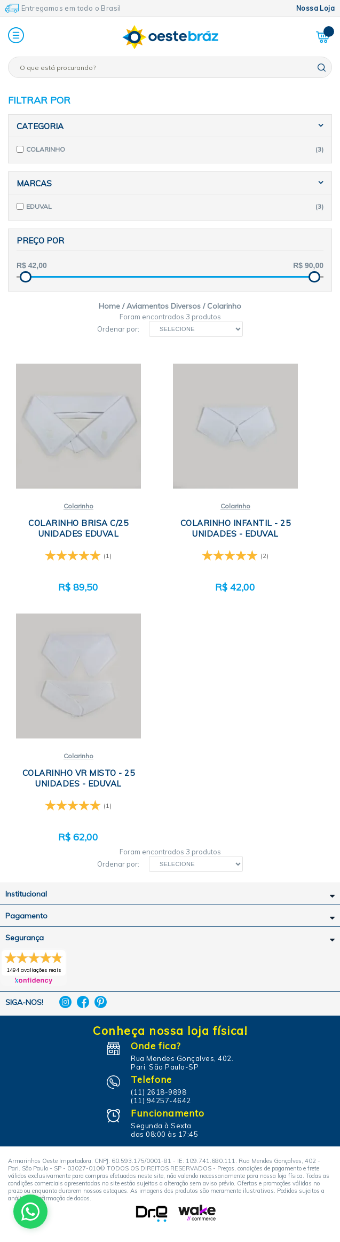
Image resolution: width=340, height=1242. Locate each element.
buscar (322, 68)
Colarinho (78, 506)
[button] (16, 36)
